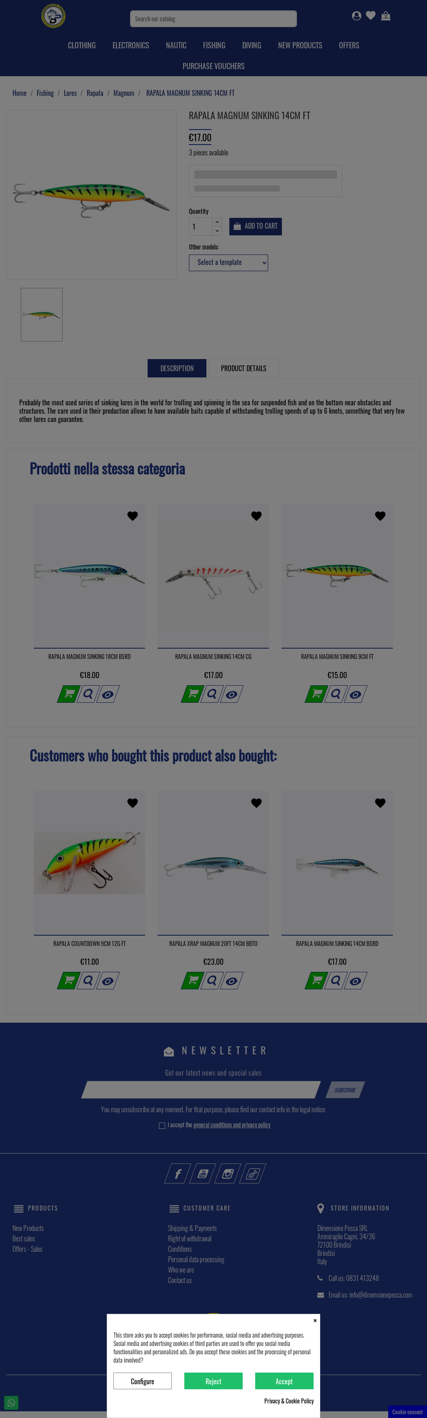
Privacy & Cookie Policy (289, 1401)
